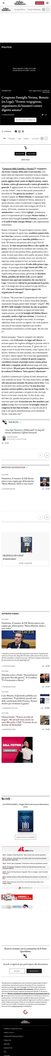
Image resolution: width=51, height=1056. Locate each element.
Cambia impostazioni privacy (13, 1036)
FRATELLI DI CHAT (13, 555)
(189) (47, 708)
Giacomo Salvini (8, 489)
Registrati (34, 971)
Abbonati (39, 3)
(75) (47, 115)
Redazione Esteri (9, 687)
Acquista (25, 563)
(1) (6, 443)
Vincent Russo (12, 437)
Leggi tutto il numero (25, 837)
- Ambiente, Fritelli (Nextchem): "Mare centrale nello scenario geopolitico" (24, 855)
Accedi (17, 971)
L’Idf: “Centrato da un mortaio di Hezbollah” (19, 723)
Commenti (6, 131)
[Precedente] (40, 455)
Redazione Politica (9, 708)
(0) (47, 489)
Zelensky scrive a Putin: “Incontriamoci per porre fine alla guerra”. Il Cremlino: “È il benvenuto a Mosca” (19, 677)
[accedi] (47, 3)
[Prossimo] (46, 455)
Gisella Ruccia (8, 114)
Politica (6, 47)
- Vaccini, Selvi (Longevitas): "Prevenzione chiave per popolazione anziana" (25, 863)
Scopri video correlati (25, 120)
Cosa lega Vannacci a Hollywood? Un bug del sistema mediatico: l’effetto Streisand (24, 431)
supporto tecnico (17, 1006)
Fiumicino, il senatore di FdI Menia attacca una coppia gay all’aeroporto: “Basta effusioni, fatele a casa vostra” (18, 481)
